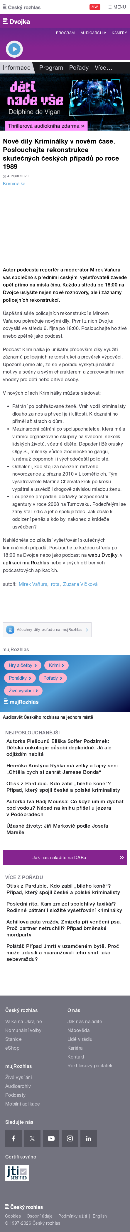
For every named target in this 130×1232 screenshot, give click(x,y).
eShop (12, 1048)
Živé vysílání (23, 690)
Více (103, 67)
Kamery (119, 33)
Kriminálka (14, 183)
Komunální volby (23, 1030)
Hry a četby (23, 665)
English (100, 1216)
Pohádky (20, 678)
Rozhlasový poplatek (90, 1065)
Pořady (79, 67)
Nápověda (78, 1030)
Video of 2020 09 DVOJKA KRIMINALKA (65, 225)
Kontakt (76, 1057)
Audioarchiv (93, 33)
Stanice (13, 1039)
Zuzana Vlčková (80, 584)
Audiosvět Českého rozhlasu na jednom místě (48, 717)
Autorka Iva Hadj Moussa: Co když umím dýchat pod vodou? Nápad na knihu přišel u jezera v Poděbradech (65, 807)
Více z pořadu (24, 877)
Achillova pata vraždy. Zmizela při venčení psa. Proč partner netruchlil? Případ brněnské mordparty (63, 928)
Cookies (13, 1216)
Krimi (56, 665)
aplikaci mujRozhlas (26, 563)
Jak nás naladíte (84, 1021)
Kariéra (75, 1048)
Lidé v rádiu (80, 1039)
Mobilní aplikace (22, 1104)
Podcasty (15, 1095)
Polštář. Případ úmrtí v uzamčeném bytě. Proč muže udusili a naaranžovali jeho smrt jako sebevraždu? (62, 952)
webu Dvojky (102, 555)
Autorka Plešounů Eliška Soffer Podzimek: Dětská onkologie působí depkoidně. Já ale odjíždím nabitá (59, 747)
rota (55, 584)
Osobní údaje (40, 1216)
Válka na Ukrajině (23, 1021)
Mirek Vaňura (33, 584)
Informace (17, 67)
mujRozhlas (15, 649)
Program (65, 33)
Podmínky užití (72, 1216)
